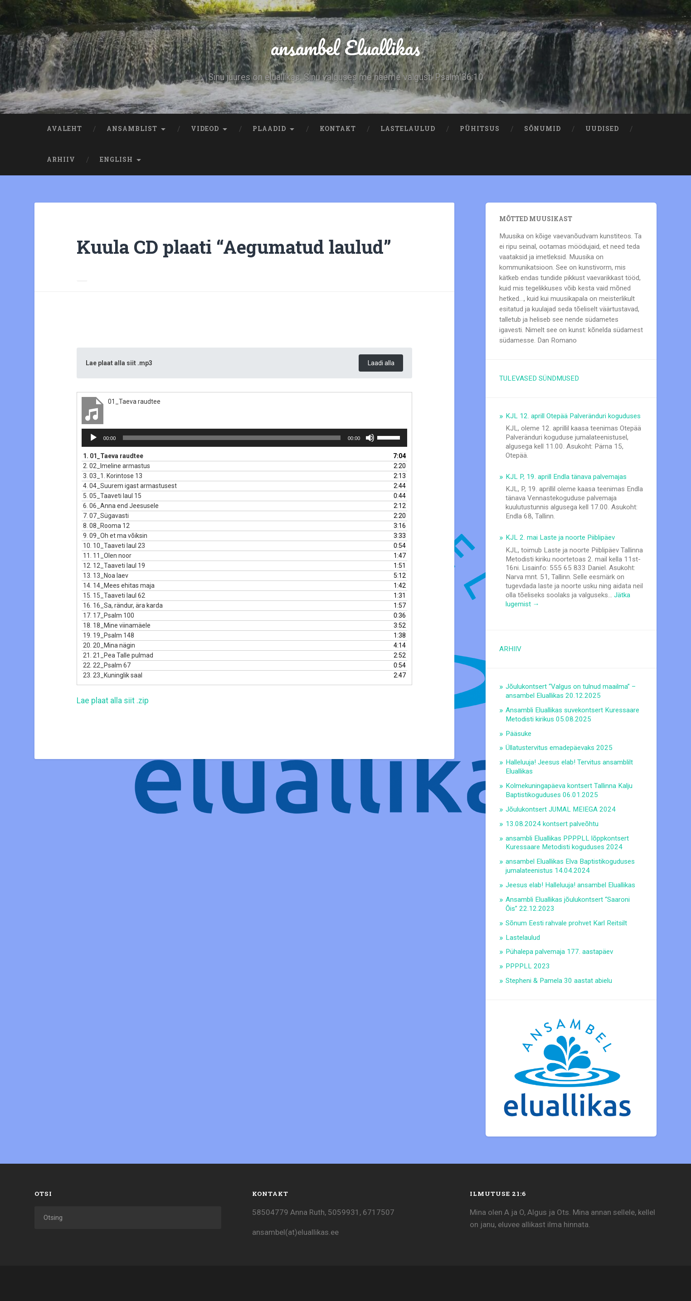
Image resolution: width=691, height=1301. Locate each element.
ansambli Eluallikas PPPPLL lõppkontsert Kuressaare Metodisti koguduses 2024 (567, 843)
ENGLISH (116, 160)
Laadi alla (380, 364)
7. (106, 517)
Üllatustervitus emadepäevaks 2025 (559, 749)
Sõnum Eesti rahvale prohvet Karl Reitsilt (566, 924)
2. (116, 467)
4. (130, 487)
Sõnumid (542, 130)
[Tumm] (370, 439)
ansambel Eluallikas (346, 48)
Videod (205, 130)
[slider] (232, 439)
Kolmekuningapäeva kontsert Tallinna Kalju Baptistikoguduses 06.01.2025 (569, 791)
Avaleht (64, 130)
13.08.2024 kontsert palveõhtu (552, 825)
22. (107, 667)
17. (108, 617)
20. (109, 647)
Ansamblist (132, 130)
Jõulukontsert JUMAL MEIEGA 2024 (561, 810)
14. (119, 587)
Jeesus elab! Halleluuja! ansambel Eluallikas (570, 886)
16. (123, 607)
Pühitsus (480, 130)
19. (108, 637)
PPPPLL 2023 (528, 967)
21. (118, 657)
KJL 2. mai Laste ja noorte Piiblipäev (560, 538)
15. (114, 597)
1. (113, 457)
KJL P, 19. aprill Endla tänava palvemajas (566, 478)
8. (106, 527)
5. (112, 497)
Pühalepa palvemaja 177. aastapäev (559, 952)
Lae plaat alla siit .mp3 (121, 364)
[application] (245, 439)
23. (112, 677)
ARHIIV (61, 160)
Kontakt (338, 130)
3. (112, 477)
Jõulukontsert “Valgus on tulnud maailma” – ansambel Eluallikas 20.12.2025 (571, 692)
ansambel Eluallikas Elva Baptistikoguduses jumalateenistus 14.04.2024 (570, 866)
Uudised (602, 130)
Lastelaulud (407, 130)
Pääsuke (518, 734)
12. (114, 567)
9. (115, 537)
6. (121, 507)
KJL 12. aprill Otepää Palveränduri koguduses (573, 417)
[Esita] (93, 439)
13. (105, 577)
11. (107, 557)
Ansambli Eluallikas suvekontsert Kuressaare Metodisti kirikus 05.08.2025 (572, 715)
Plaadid (269, 130)
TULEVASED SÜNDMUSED (539, 379)
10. (114, 547)
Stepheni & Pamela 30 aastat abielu (559, 981)
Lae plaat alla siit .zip (113, 702)
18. (117, 627)
